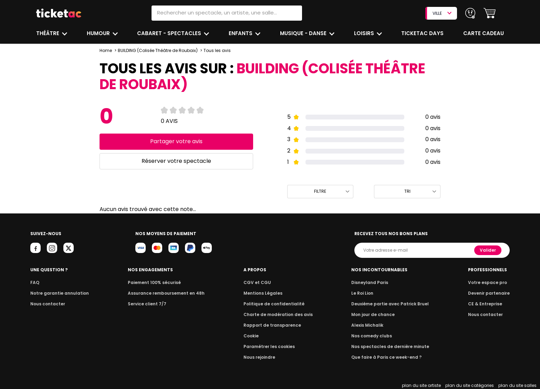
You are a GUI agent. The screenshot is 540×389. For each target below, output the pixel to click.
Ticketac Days (423, 33)
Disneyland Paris (370, 282)
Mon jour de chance (374, 314)
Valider (488, 250)
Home (106, 50)
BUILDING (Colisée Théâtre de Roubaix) (157, 50)
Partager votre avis (176, 141)
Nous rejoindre (260, 357)
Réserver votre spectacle (176, 161)
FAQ (34, 282)
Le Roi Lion (364, 293)
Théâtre (48, 33)
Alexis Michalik (368, 325)
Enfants (241, 33)
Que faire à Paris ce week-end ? (386, 357)
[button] (490, 13)
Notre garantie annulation (57, 293)
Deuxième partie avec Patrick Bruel (390, 304)
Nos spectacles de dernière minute (389, 346)
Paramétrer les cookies (269, 346)
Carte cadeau (484, 33)
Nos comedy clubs (372, 336)
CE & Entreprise (486, 304)
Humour (99, 33)
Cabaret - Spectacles (170, 33)
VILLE (441, 13)
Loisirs (365, 33)
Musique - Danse (304, 33)
